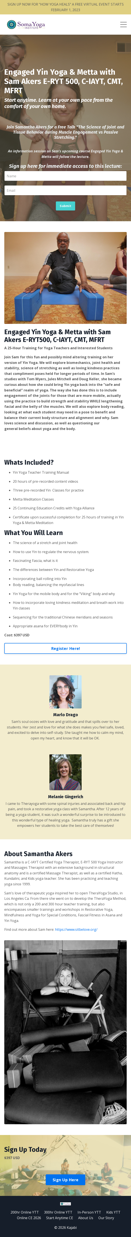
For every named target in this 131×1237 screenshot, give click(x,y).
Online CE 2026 (29, 1217)
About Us (85, 1217)
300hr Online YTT (58, 1212)
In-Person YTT (89, 1212)
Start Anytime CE (59, 1217)
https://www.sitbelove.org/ (76, 929)
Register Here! (65, 648)
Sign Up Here (65, 1179)
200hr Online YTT (25, 1212)
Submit (65, 206)
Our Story (106, 1217)
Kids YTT (113, 1212)
